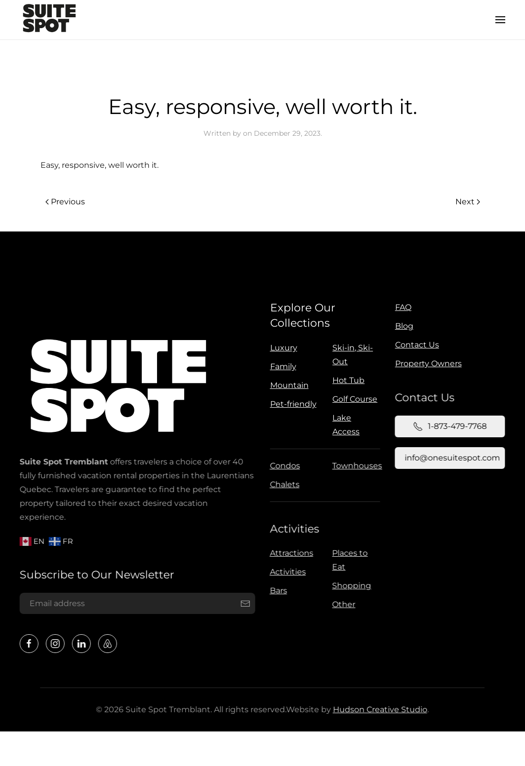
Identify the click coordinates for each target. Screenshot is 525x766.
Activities (293, 529)
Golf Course (354, 399)
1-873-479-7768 (448, 426)
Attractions (290, 553)
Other (342, 604)
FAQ (403, 307)
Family (283, 366)
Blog (404, 326)
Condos (284, 465)
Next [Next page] (467, 201)
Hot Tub (348, 380)
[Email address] (136, 603)
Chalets (283, 484)
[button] (500, 19)
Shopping (350, 585)
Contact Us (417, 344)
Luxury (283, 347)
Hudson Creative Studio (378, 709)
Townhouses (356, 465)
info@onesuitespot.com (451, 457)
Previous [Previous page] (65, 201)
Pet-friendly (293, 404)
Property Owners (428, 363)
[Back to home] (49, 19)
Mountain (289, 385)
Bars (276, 590)
